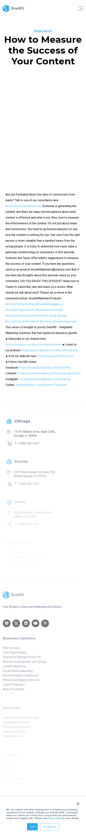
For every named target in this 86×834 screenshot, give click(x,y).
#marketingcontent (19, 310)
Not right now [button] (49, 827)
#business (42, 310)
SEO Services (11, 649)
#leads (62, 315)
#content (32, 321)
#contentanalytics (18, 315)
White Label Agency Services (21, 681)
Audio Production (13, 690)
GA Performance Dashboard (20, 676)
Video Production (14, 686)
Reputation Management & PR (22, 658)
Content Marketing (14, 667)
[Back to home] (14, 8)
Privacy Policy (55, 818)
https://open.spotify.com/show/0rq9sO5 (49, 350)
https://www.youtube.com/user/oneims (33, 344)
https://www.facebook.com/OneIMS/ (45, 367)
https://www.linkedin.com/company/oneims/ (49, 373)
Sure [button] (32, 827)
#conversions (14, 321)
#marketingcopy (65, 321)
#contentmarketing (19, 304)
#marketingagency (49, 304)
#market (56, 310)
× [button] (78, 804)
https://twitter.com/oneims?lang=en (41, 385)
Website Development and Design (24, 663)
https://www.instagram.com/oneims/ (45, 379)
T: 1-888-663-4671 (27, 444)
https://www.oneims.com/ (23, 206)
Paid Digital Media (14, 654)
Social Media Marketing (18, 672)
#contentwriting (44, 315)
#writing (46, 321)
